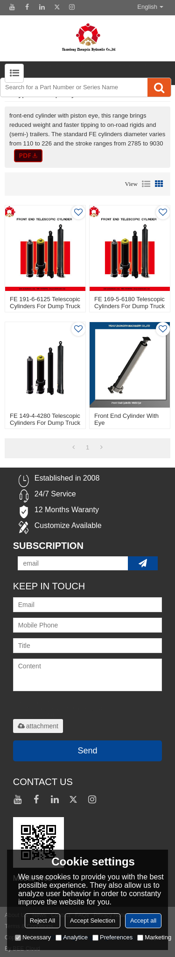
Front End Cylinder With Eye (126, 419)
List (146, 184)
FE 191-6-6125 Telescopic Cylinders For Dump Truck (45, 303)
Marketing (154, 937)
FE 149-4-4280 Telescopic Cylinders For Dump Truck (45, 419)
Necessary (33, 937)
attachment (38, 726)
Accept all (143, 920)
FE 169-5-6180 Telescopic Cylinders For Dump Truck (129, 303)
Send (87, 750)
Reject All (42, 920)
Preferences (112, 937)
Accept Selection (92, 920)
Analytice (72, 937)
